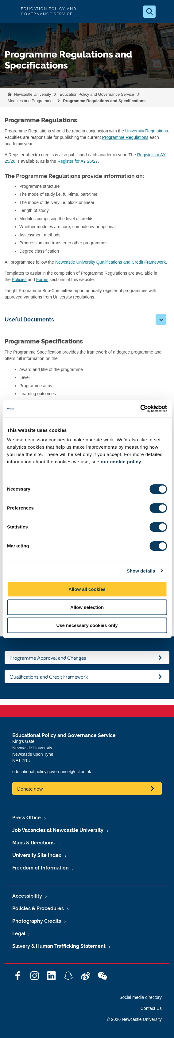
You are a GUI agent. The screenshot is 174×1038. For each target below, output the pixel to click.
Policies (19, 279)
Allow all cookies (87, 589)
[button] (161, 319)
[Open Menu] (164, 12)
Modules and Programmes (31, 100)
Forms (42, 279)
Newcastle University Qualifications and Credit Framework (110, 262)
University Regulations (146, 130)
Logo (10, 11)
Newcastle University (32, 94)
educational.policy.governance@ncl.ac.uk (51, 771)
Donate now (30, 788)
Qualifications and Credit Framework (49, 676)
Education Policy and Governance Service (97, 94)
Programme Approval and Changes (48, 657)
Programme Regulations (125, 137)
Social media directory (140, 997)
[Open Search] (149, 12)
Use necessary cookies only (87, 625)
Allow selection (87, 607)
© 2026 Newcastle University (134, 1019)
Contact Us (151, 1008)
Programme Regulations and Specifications (104, 100)
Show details (141, 570)
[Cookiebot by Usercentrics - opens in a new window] (140, 409)
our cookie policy (121, 461)
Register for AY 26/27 (77, 161)
